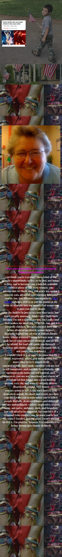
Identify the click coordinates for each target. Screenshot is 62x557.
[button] (1, 1)
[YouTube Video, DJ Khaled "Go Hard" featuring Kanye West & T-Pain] (31, 537)
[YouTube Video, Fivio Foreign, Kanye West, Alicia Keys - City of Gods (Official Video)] (31, 204)
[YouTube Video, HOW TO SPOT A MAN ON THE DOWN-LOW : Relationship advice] (31, 449)
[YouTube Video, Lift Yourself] (14, 55)
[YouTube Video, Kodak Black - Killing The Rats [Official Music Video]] (31, 245)
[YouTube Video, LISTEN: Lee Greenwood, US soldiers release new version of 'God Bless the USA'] (14, 11)
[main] (31, 347)
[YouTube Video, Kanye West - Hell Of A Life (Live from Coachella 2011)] (31, 492)
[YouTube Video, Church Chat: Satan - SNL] (31, 105)
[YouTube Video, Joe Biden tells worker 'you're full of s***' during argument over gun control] (31, 74)
